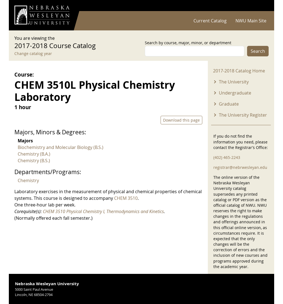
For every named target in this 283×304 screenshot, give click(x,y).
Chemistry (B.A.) (34, 154)
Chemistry (28, 180)
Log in (261, 5)
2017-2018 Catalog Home (239, 71)
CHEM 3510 (126, 198)
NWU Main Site (250, 21)
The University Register (243, 115)
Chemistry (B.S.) (34, 161)
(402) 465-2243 (226, 157)
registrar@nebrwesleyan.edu (240, 167)
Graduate (229, 104)
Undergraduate (235, 93)
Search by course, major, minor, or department (188, 42)
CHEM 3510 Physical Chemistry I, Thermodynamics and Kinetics (103, 211)
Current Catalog (210, 21)
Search (258, 51)
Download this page (181, 120)
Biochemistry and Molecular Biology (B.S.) (60, 147)
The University (234, 82)
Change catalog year (33, 53)
